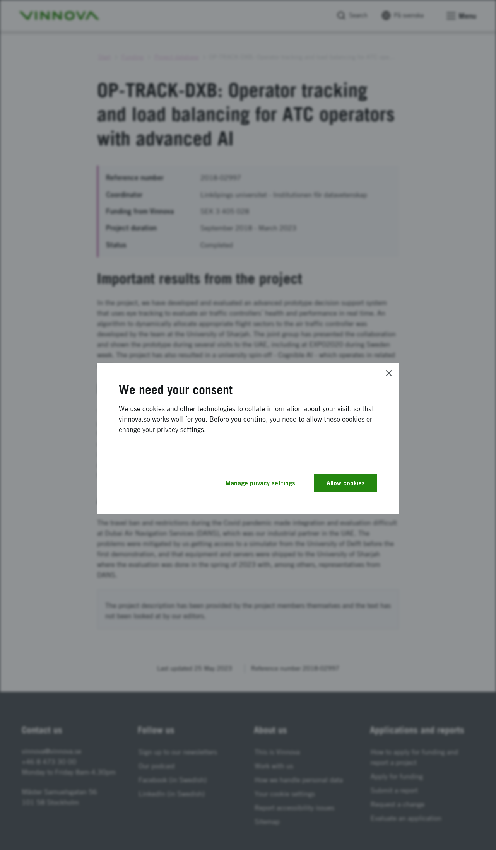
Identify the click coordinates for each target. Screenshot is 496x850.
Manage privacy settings (260, 483)
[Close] (389, 373)
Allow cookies (346, 483)
